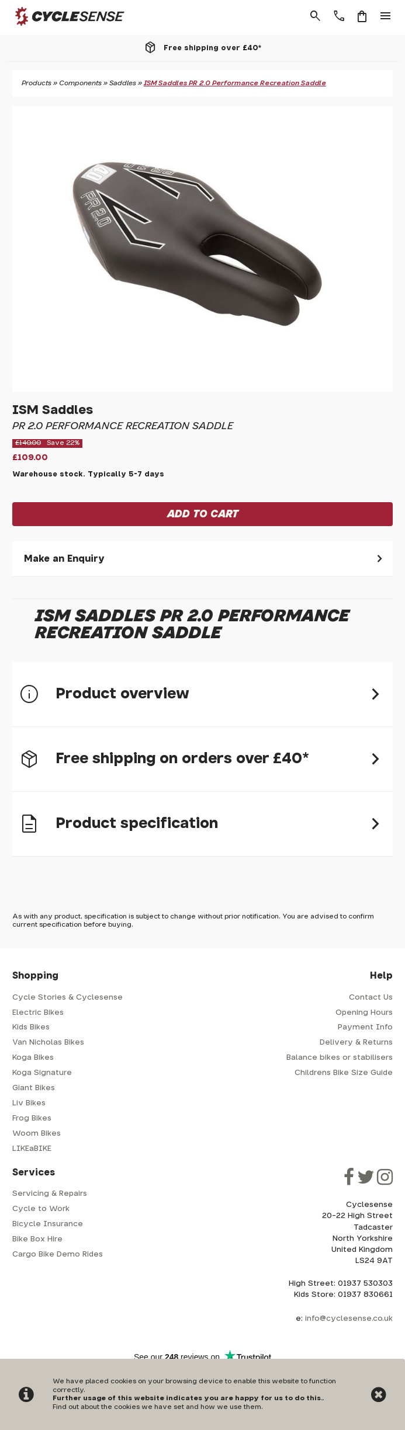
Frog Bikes (31, 1118)
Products (36, 83)
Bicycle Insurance (47, 1224)
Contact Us (371, 997)
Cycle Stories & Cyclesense (67, 997)
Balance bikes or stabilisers (339, 1058)
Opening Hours (364, 1013)
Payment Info (365, 1027)
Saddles (122, 83)
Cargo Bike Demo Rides (57, 1254)
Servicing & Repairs (49, 1194)
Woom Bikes (36, 1133)
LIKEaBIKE (31, 1149)
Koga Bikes (33, 1058)
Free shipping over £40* (212, 47)
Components (80, 83)
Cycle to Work (41, 1209)
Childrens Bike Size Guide (344, 1073)
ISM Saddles (52, 410)
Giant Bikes (33, 1088)
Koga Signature (42, 1073)
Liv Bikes (29, 1103)
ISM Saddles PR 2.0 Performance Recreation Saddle (235, 83)
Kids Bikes (31, 1027)
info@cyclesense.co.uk (349, 1319)
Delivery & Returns (356, 1042)
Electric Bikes (38, 1013)
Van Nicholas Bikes (48, 1042)
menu (386, 16)
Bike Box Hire (37, 1239)
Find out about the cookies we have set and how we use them (157, 1407)
